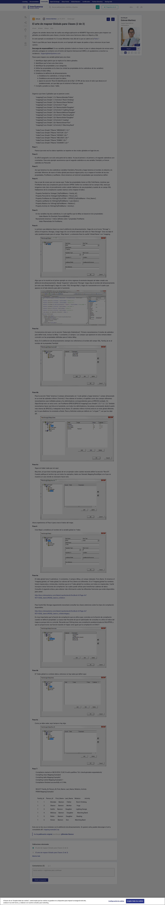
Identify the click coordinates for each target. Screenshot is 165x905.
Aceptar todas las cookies (135, 902)
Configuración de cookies (116, 902)
